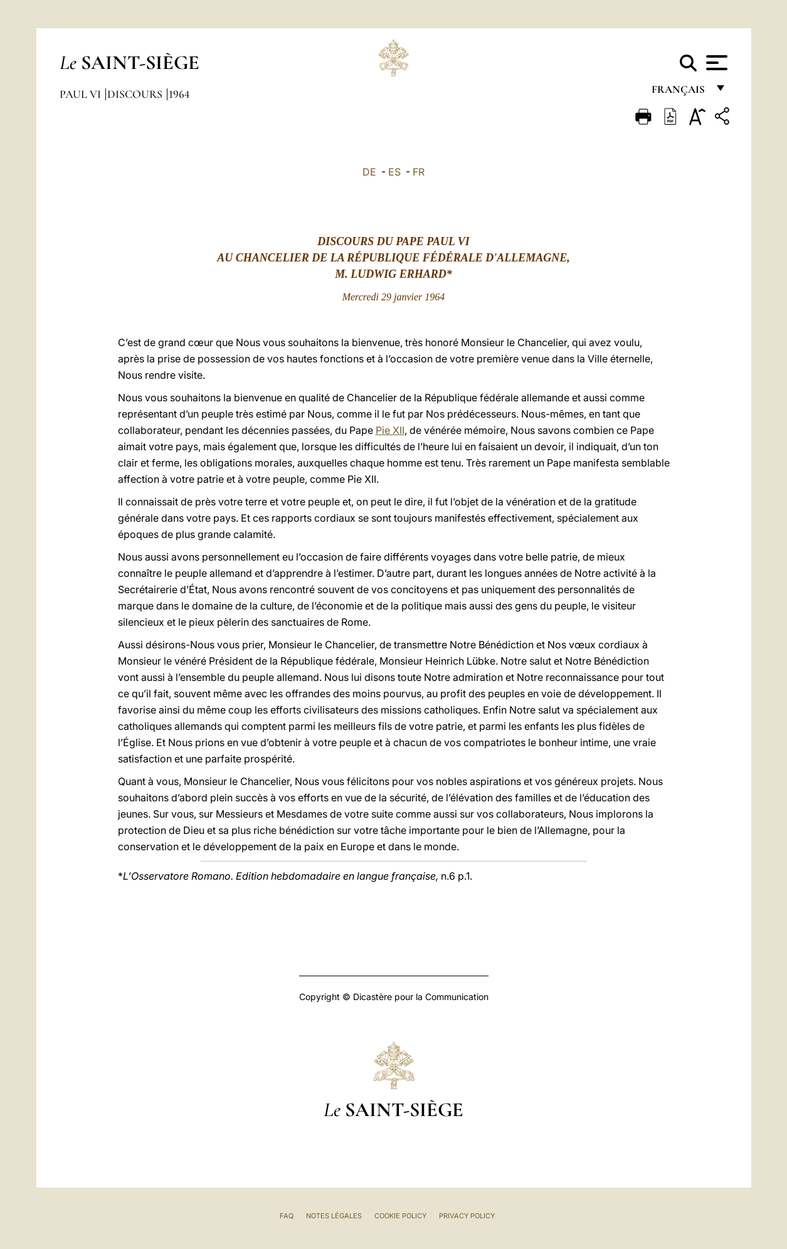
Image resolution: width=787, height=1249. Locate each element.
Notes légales (334, 1215)
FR (419, 172)
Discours (136, 94)
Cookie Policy (400, 1215)
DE (369, 172)
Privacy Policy (467, 1215)
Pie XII (390, 430)
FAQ (286, 1215)
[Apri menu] (715, 62)
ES (394, 172)
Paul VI (81, 94)
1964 (179, 94)
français (679, 92)
